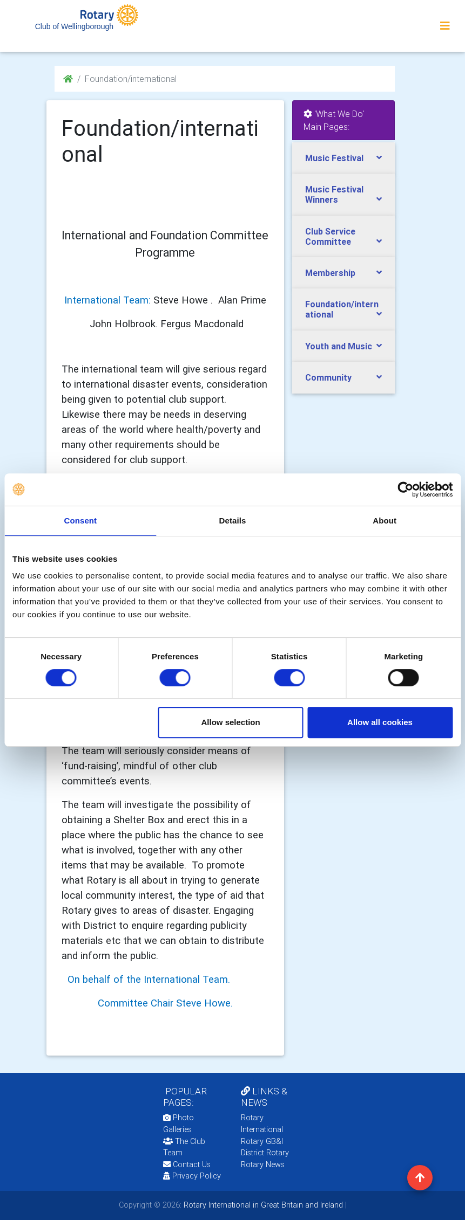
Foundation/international (342, 309)
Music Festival (334, 158)
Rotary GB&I (262, 1141)
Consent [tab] (80, 520)
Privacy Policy (192, 1176)
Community (328, 377)
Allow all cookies (380, 722)
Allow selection (230, 722)
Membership (330, 272)
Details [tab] (232, 520)
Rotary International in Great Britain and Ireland (262, 1205)
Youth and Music (338, 346)
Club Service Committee (330, 236)
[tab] (343, 158)
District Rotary (265, 1152)
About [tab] (384, 520)
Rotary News (263, 1164)
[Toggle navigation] (445, 25)
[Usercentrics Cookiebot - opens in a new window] (405, 489)
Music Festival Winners (334, 194)
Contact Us (187, 1164)
